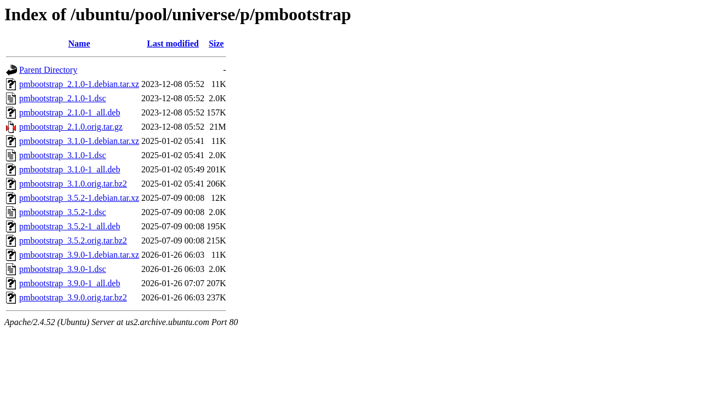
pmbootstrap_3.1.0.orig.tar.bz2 (73, 183)
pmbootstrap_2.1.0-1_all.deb (69, 112)
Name (79, 43)
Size (216, 43)
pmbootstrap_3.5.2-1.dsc (62, 212)
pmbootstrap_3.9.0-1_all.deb (69, 283)
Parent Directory (48, 69)
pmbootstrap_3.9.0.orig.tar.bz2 (73, 297)
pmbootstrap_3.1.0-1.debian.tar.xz (79, 141)
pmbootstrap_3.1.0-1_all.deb (69, 169)
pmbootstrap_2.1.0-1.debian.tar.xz (79, 84)
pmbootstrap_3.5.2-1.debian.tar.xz (79, 197)
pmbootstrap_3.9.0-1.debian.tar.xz (79, 254)
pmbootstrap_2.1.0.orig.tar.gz (71, 126)
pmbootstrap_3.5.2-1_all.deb (69, 226)
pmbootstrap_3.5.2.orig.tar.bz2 (73, 240)
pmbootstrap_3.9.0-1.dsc (62, 269)
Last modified (173, 43)
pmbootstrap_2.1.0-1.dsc (62, 98)
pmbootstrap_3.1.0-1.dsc (62, 155)
